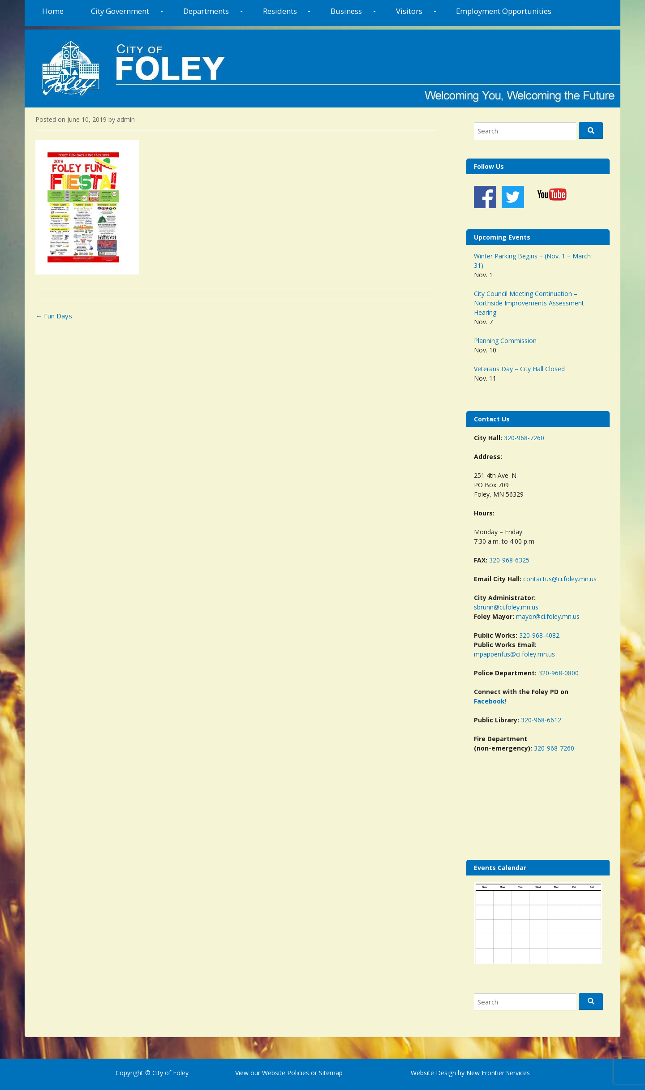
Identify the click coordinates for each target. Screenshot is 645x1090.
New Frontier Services (498, 1073)
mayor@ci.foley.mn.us (548, 616)
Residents (280, 11)
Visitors (409, 11)
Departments (206, 11)
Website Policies (285, 1073)
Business (346, 11)
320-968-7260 (524, 437)
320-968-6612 (541, 720)
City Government (120, 11)
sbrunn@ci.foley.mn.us (506, 607)
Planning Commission (505, 340)
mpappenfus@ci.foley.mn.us (514, 654)
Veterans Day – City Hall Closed (519, 369)
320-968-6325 (509, 560)
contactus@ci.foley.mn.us (560, 579)
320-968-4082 (539, 635)
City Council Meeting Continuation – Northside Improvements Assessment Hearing (529, 303)
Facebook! (490, 701)
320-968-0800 (558, 673)
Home (53, 11)
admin (126, 119)
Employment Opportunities (503, 11)
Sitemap (330, 1073)
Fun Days (53, 315)
